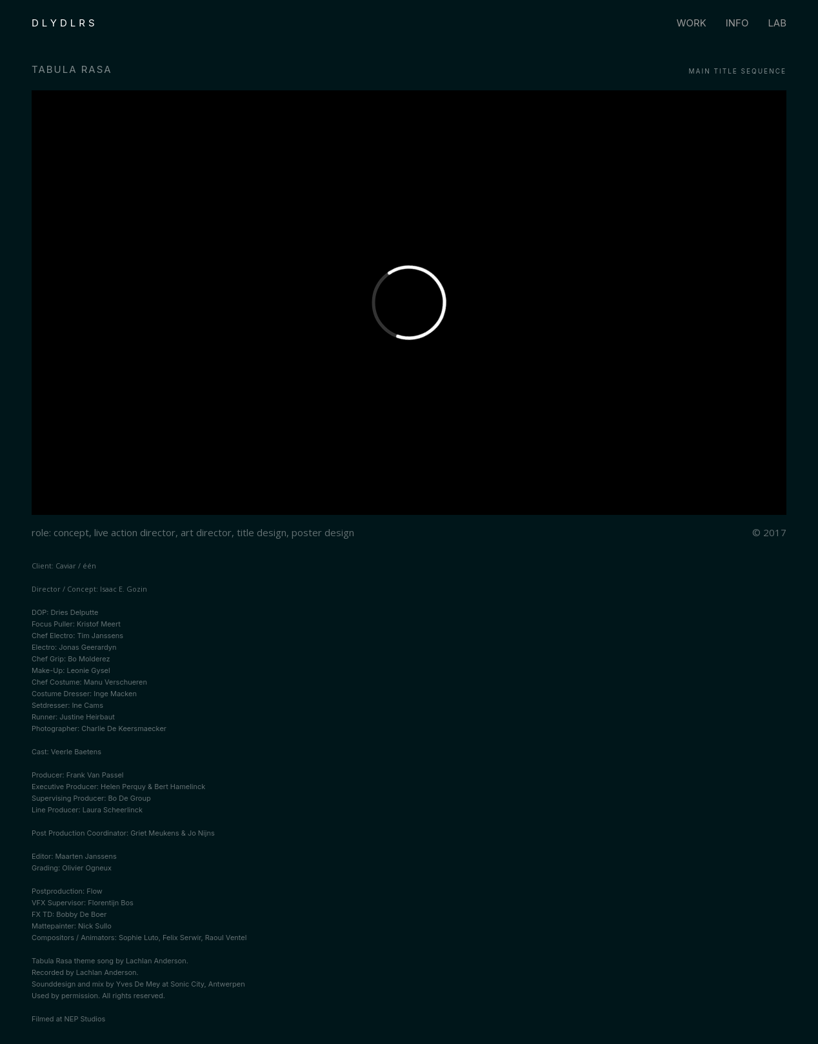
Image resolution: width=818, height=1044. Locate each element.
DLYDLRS (65, 23)
